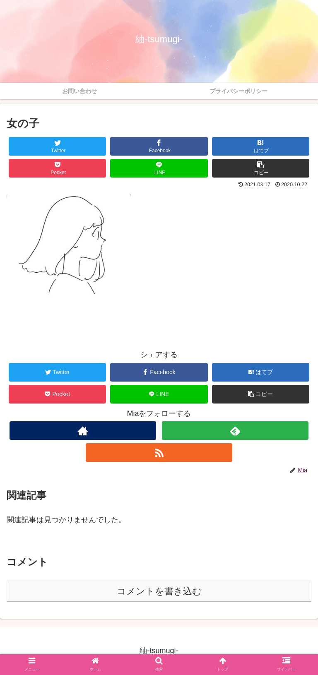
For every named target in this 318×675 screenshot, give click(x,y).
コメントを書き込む (159, 591)
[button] (261, 168)
